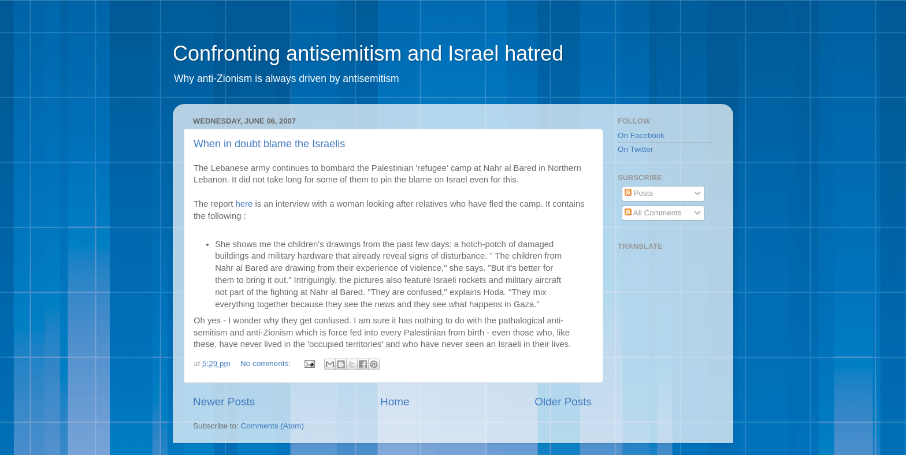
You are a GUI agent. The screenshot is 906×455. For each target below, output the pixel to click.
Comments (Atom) (273, 426)
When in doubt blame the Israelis (269, 144)
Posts (639, 193)
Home (394, 402)
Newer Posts (224, 402)
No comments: (266, 363)
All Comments (653, 212)
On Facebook (641, 135)
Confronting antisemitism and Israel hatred (368, 53)
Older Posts (563, 402)
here (245, 203)
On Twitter (635, 149)
